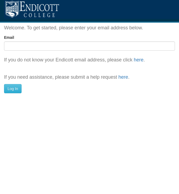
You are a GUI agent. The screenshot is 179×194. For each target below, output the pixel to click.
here (138, 60)
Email (9, 37)
